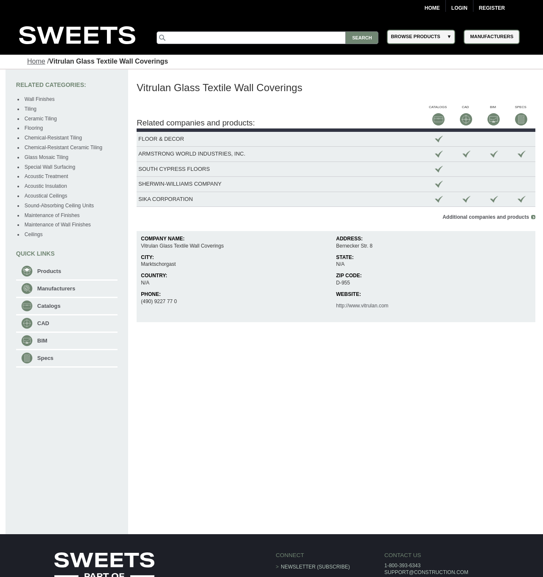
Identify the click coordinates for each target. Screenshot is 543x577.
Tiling (30, 109)
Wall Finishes (40, 99)
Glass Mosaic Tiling (46, 157)
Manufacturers (56, 288)
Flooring (34, 128)
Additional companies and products (485, 217)
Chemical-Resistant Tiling (53, 138)
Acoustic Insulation (46, 186)
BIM (42, 340)
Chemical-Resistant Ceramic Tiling (63, 148)
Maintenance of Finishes (52, 215)
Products (49, 271)
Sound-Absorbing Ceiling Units (59, 206)
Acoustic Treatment (46, 176)
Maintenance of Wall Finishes (58, 225)
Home (432, 8)
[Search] (268, 37)
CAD (43, 323)
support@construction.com (426, 572)
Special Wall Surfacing (50, 167)
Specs (45, 358)
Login (459, 8)
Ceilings (34, 234)
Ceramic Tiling (41, 119)
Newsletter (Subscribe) (315, 567)
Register (492, 8)
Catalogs (49, 306)
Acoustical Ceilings (46, 196)
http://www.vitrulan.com (362, 306)
